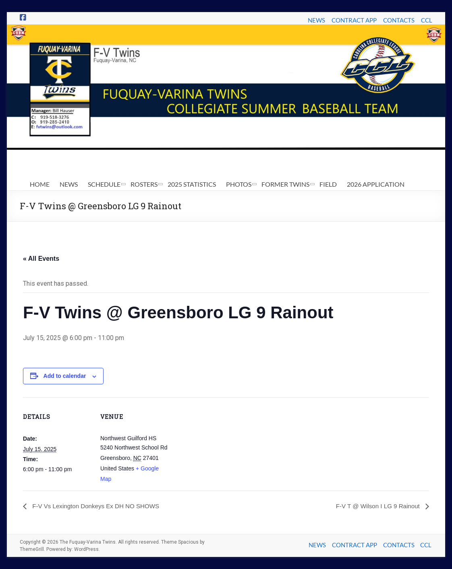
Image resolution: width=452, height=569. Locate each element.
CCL (426, 20)
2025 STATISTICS (192, 184)
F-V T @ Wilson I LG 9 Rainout (376, 506)
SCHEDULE (104, 184)
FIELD (328, 184)
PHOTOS (238, 184)
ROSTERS (144, 184)
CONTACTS (399, 20)
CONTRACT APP (354, 20)
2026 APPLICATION (375, 184)
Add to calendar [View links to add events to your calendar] (65, 376)
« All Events (41, 258)
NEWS (316, 20)
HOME (40, 184)
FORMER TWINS (285, 184)
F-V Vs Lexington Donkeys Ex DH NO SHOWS (99, 506)
